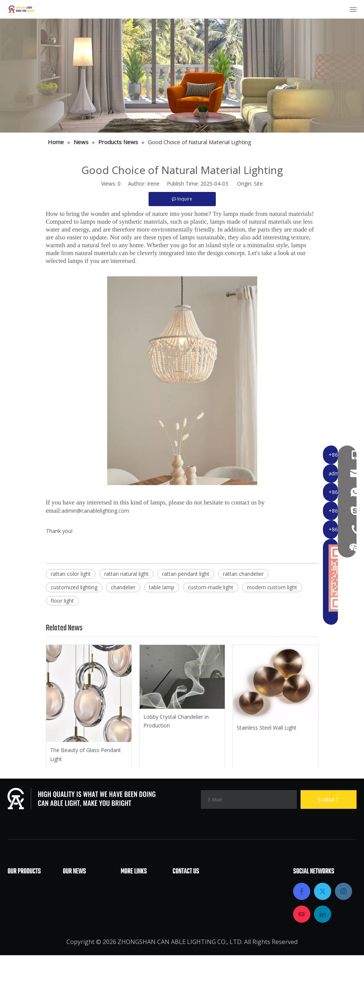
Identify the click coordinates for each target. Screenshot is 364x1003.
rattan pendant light (185, 573)
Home (129, 887)
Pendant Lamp (27, 920)
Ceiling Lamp (25, 898)
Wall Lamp (22, 943)
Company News (84, 887)
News (128, 932)
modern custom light (272, 587)
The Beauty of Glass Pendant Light (85, 754)
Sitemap (132, 954)
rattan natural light (126, 573)
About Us (134, 898)
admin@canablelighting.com (95, 510)
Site (258, 183)
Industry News (83, 898)
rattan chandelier (243, 573)
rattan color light (71, 573)
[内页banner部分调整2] (182, 76)
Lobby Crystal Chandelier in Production (176, 721)
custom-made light (210, 587)
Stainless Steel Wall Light (266, 727)
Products (133, 920)
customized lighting (74, 587)
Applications (138, 909)
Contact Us (136, 943)
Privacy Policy (139, 965)
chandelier (123, 587)
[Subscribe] (329, 799)
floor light (62, 600)
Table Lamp (24, 932)
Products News (84, 909)
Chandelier (22, 887)
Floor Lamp (23, 909)
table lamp (161, 587)
